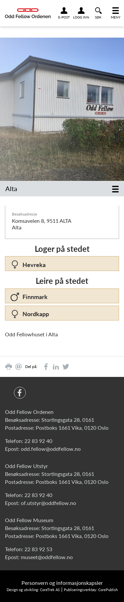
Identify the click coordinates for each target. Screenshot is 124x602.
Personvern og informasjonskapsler (62, 583)
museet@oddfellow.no (47, 557)
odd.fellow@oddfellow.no (51, 449)
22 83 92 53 (38, 549)
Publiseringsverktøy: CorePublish (91, 589)
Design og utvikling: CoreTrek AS (33, 589)
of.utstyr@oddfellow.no (48, 503)
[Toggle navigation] (115, 189)
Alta (11, 188)
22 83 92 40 (38, 441)
